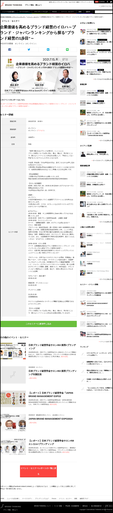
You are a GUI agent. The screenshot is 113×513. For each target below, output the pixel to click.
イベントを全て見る (106, 341)
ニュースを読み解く (8, 12)
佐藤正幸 (89, 273)
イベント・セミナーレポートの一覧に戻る (38, 471)
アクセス (41, 130)
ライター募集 (58, 506)
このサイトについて (106, 6)
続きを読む (64, 356)
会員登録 (100, 2)
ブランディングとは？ (104, 29)
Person (54, 12)
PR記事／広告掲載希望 (72, 506)
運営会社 (85, 506)
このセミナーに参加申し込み (38, 324)
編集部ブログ (84, 498)
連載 (80, 12)
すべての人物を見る (106, 279)
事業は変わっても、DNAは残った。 (98, 154)
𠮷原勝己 (89, 235)
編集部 (88, 12)
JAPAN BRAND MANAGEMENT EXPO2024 (51, 419)
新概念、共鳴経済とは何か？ (96, 103)
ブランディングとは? (41, 12)
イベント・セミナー (67, 12)
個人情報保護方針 (96, 506)
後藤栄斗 (89, 254)
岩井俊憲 (89, 245)
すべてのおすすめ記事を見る (103, 79)
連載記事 (101, 70)
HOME (2, 498)
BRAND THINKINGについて (42, 506)
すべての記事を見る (106, 140)
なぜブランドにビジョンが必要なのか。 (99, 62)
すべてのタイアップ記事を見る (102, 160)
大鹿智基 (89, 264)
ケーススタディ (25, 12)
